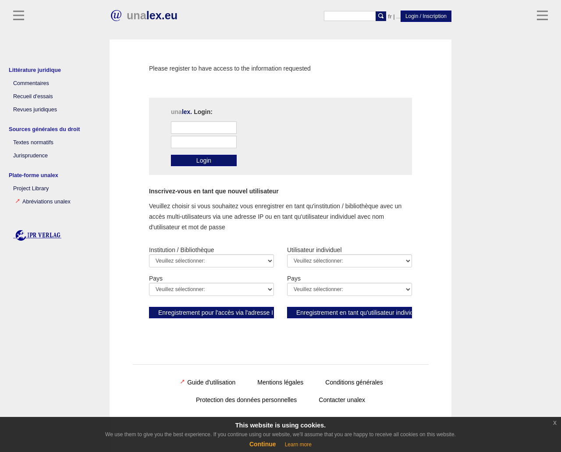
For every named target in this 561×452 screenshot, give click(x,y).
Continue (262, 444)
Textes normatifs (33, 142)
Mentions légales (280, 382)
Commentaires (31, 83)
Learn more (298, 444)
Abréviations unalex (43, 202)
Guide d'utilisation (207, 382)
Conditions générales (354, 382)
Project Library (31, 188)
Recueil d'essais (33, 96)
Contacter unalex (342, 399)
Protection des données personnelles (246, 399)
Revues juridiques (35, 110)
